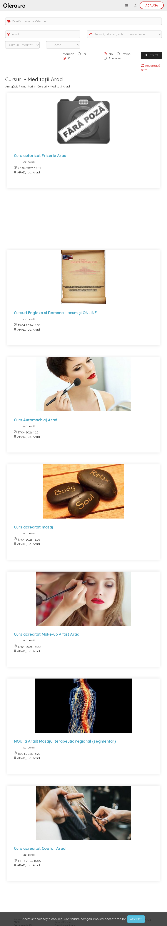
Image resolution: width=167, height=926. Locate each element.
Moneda (69, 54)
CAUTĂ (152, 55)
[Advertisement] (83, 222)
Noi (111, 54)
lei (84, 54)
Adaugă (151, 5)
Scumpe (114, 58)
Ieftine (126, 54)
